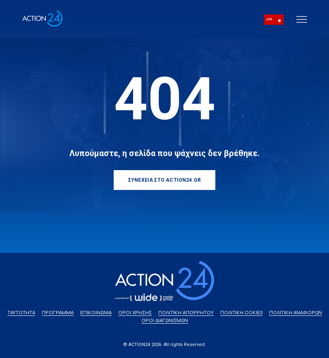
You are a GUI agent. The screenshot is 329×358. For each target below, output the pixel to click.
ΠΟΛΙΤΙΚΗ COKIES (241, 312)
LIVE (269, 19)
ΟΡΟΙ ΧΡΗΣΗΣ (135, 312)
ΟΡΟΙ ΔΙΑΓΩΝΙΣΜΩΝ (164, 320)
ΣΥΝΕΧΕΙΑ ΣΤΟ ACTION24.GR (164, 180)
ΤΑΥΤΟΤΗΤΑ (21, 312)
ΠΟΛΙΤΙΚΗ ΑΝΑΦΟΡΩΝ (295, 312)
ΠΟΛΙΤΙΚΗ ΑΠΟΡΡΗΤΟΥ (186, 312)
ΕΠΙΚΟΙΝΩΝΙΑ (96, 312)
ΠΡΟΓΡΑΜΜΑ (58, 312)
